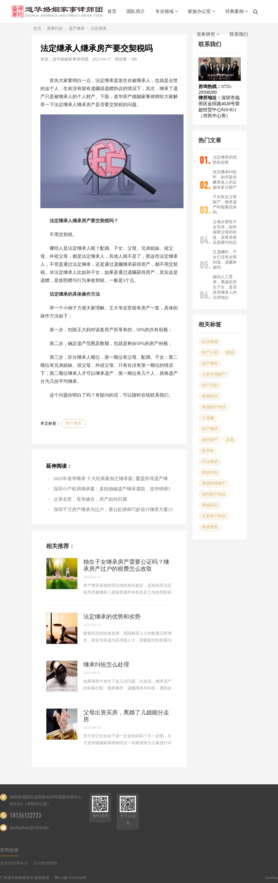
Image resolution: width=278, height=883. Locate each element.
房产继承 (74, 423)
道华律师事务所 (14, 863)
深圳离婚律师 (45, 863)
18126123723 (25, 815)
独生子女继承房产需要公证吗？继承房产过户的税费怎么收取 (126, 565)
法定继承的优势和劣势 (112, 616)
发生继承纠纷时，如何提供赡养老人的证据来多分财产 (225, 180)
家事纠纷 (55, 28)
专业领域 (166, 11)
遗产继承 (77, 28)
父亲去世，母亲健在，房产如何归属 (90, 499)
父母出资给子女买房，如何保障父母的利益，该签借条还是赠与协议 (225, 232)
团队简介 (136, 11)
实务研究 (208, 34)
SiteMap (271, 878)
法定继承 (98, 28)
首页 (112, 11)
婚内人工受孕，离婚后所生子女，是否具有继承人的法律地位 (225, 287)
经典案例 (236, 11)
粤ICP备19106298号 (70, 878)
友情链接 (9, 849)
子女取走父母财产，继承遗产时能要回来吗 (225, 205)
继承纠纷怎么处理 (106, 664)
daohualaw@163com (29, 827)
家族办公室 (201, 11)
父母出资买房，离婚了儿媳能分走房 (126, 715)
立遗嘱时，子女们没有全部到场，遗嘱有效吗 (225, 260)
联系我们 (239, 34)
